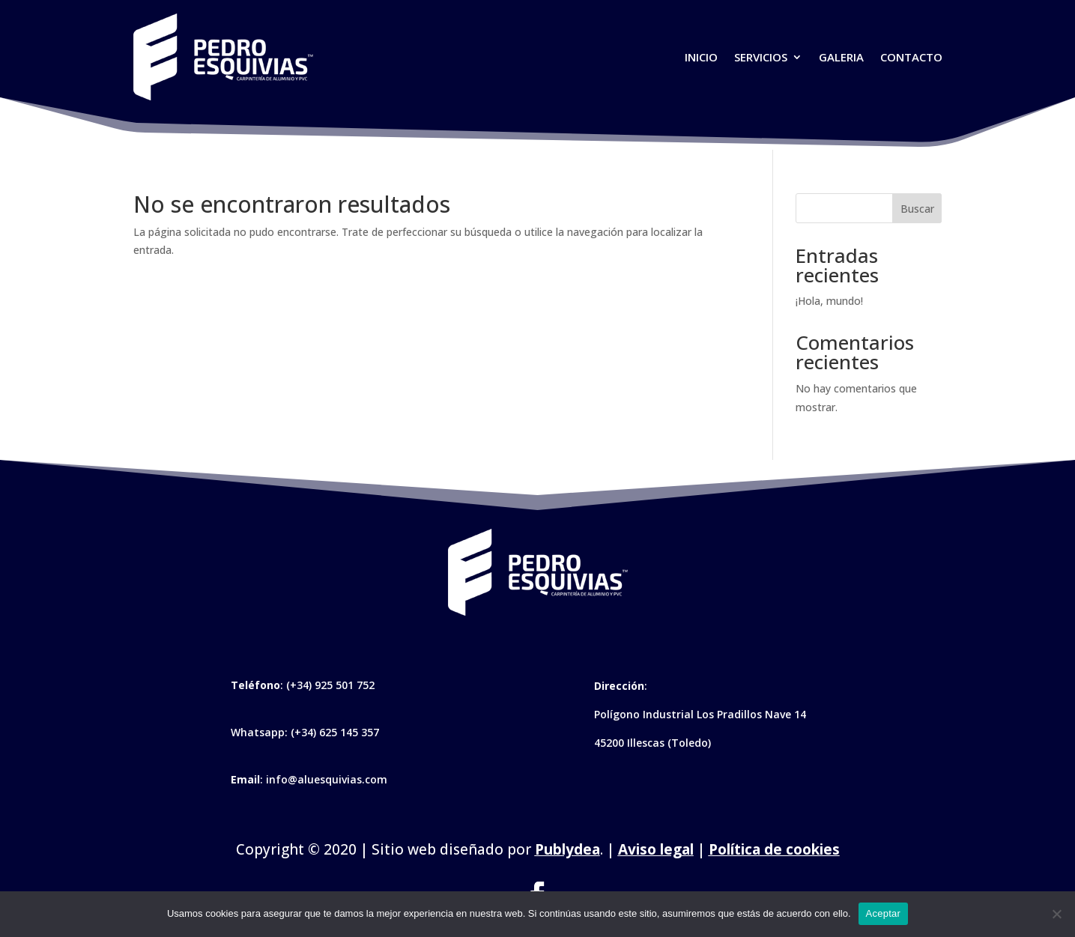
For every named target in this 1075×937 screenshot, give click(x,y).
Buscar (917, 208)
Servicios (760, 56)
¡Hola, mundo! (829, 301)
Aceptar (883, 913)
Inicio (701, 56)
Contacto (911, 56)
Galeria (841, 56)
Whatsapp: (261, 732)
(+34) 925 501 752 (330, 685)
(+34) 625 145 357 (335, 732)
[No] (1056, 913)
